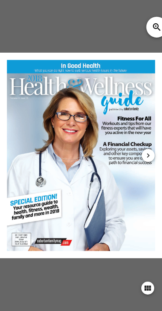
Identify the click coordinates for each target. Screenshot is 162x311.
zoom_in (157, 27)
